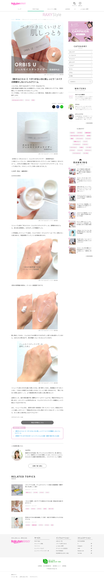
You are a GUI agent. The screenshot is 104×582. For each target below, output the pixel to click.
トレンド (88, 138)
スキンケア (18, 98)
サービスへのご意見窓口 (62, 548)
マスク (47, 492)
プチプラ (39, 508)
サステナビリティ (34, 576)
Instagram (80, 546)
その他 (70, 76)
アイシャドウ (79, 138)
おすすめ (33, 508)
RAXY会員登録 (81, 541)
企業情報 (40, 566)
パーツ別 (89, 147)
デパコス (47, 525)
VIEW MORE (89, 123)
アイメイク (72, 59)
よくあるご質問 (84, 9)
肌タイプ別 (51, 508)
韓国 (72, 138)
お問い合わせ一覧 (23, 576)
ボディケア (72, 62)
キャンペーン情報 (52, 9)
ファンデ (80, 150)
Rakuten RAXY (18, 3)
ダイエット (88, 150)
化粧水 (45, 508)
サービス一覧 (14, 576)
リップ (85, 141)
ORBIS (33, 100)
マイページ (37, 546)
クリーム (27, 100)
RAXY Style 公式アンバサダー (17, 100)
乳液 (52, 525)
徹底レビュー (28, 492)
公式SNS (67, 9)
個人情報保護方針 (47, 566)
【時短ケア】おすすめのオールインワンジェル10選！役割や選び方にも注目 (37, 436)
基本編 (88, 135)
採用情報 (64, 566)
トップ (19, 9)
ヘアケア (71, 65)
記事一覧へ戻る (37, 466)
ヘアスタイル (77, 144)
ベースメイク (72, 55)
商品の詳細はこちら (37, 422)
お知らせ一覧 (59, 541)
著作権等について (57, 566)
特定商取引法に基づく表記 (62, 553)
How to (27, 508)
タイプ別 (35, 492)
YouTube (80, 553)
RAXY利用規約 (59, 550)
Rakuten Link (81, 550)
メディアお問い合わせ (61, 543)
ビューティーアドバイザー (40, 550)
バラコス (41, 492)
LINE (79, 548)
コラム (70, 72)
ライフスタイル (76, 153)
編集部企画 (34, 525)
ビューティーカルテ (39, 548)
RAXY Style (36, 9)
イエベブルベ (73, 147)
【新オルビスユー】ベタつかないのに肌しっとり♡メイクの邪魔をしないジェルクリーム (37, 432)
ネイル (70, 69)
